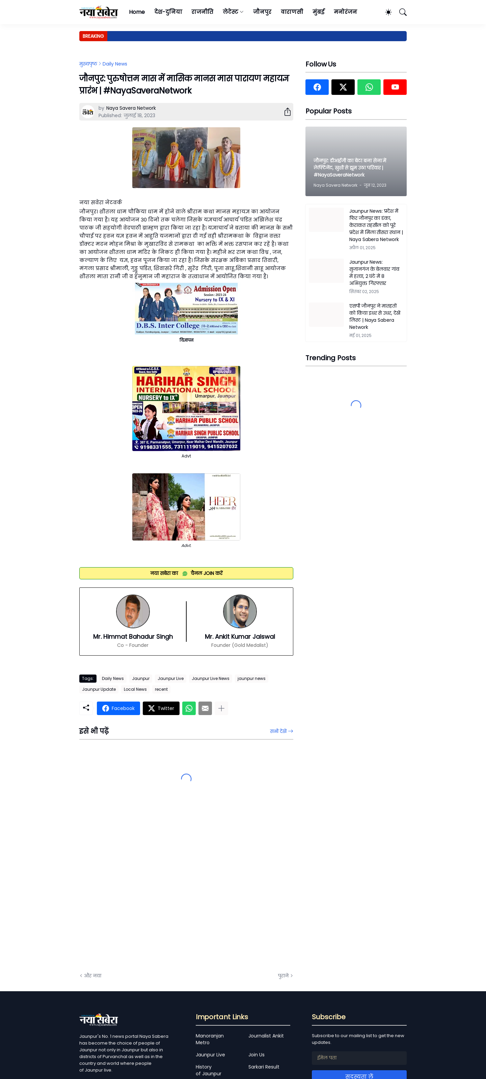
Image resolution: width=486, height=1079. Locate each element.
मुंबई (318, 12)
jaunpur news (252, 678)
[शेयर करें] (285, 112)
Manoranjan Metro (210, 1039)
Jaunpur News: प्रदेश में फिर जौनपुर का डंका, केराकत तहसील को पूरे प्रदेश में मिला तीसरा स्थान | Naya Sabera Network (376, 225)
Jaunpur (141, 678)
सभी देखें (278, 731)
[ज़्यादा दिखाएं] (221, 708)
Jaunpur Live (171, 678)
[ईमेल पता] (359, 1058)
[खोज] (400, 12)
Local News (135, 689)
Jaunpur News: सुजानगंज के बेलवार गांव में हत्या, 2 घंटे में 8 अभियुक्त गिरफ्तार (374, 273)
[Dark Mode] (385, 12)
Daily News (115, 63)
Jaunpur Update (99, 689)
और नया (92, 975)
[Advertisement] (146, 890)
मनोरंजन (345, 12)
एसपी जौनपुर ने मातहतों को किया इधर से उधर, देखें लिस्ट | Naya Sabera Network (374, 316)
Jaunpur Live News (211, 678)
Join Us (256, 1054)
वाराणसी (292, 12)
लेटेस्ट (230, 12)
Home (137, 12)
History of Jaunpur (208, 1070)
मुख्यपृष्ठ (88, 63)
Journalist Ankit (266, 1035)
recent (161, 689)
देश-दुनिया (168, 12)
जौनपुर (262, 12)
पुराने (283, 975)
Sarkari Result (263, 1066)
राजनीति (202, 12)
